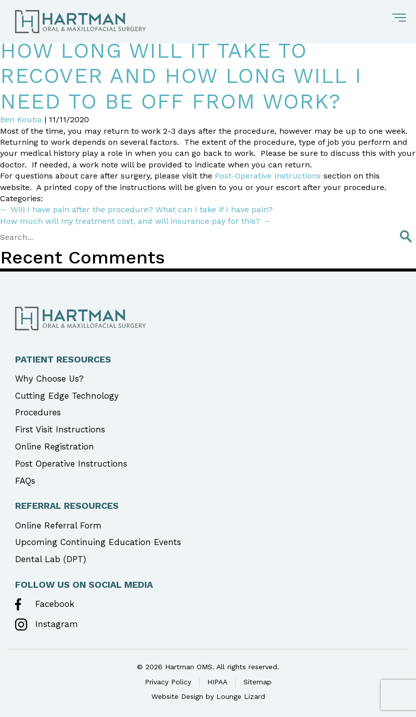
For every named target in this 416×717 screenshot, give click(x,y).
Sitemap (257, 682)
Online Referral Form (58, 525)
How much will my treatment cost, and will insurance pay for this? (135, 221)
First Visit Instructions (60, 429)
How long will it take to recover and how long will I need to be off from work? (181, 76)
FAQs (25, 481)
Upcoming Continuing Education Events (98, 542)
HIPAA (217, 682)
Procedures (38, 412)
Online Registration (54, 446)
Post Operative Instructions (71, 464)
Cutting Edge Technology (67, 396)
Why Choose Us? (49, 379)
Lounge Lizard (240, 696)
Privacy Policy (168, 682)
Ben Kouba (21, 119)
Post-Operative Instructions (268, 176)
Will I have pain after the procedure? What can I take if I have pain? (136, 209)
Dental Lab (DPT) (50, 559)
